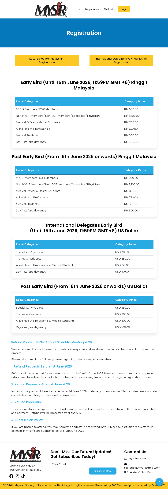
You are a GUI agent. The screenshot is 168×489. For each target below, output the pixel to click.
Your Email (59, 464)
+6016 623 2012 (135, 459)
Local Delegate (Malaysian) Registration (46, 60)
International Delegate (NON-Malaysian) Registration (121, 60)
